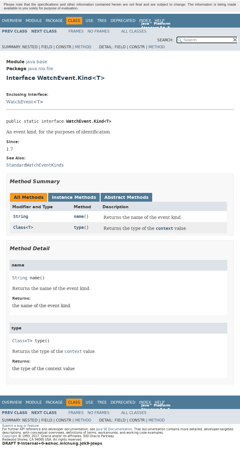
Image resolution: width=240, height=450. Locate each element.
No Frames (99, 31)
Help (159, 20)
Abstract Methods (126, 197)
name (79, 216)
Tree (102, 20)
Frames (76, 31)
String (20, 216)
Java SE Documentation (114, 429)
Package (54, 20)
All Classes (134, 31)
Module (34, 20)
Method (83, 47)
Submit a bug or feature (20, 425)
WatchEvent (19, 101)
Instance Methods (74, 197)
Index (145, 20)
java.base (36, 62)
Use (89, 20)
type (79, 227)
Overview (12, 20)
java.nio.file (40, 68)
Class (19, 227)
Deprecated (123, 20)
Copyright (9, 436)
